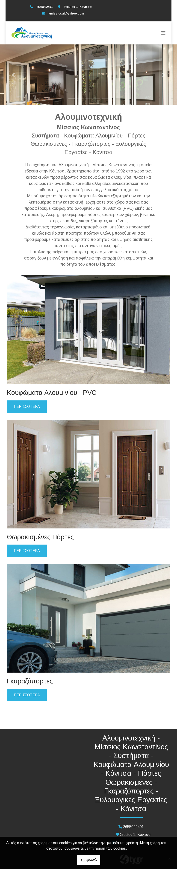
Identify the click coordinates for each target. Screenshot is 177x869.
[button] (13, 74)
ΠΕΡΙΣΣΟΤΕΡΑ (27, 406)
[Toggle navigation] (163, 32)
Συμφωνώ (88, 860)
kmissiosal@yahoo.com (66, 13)
